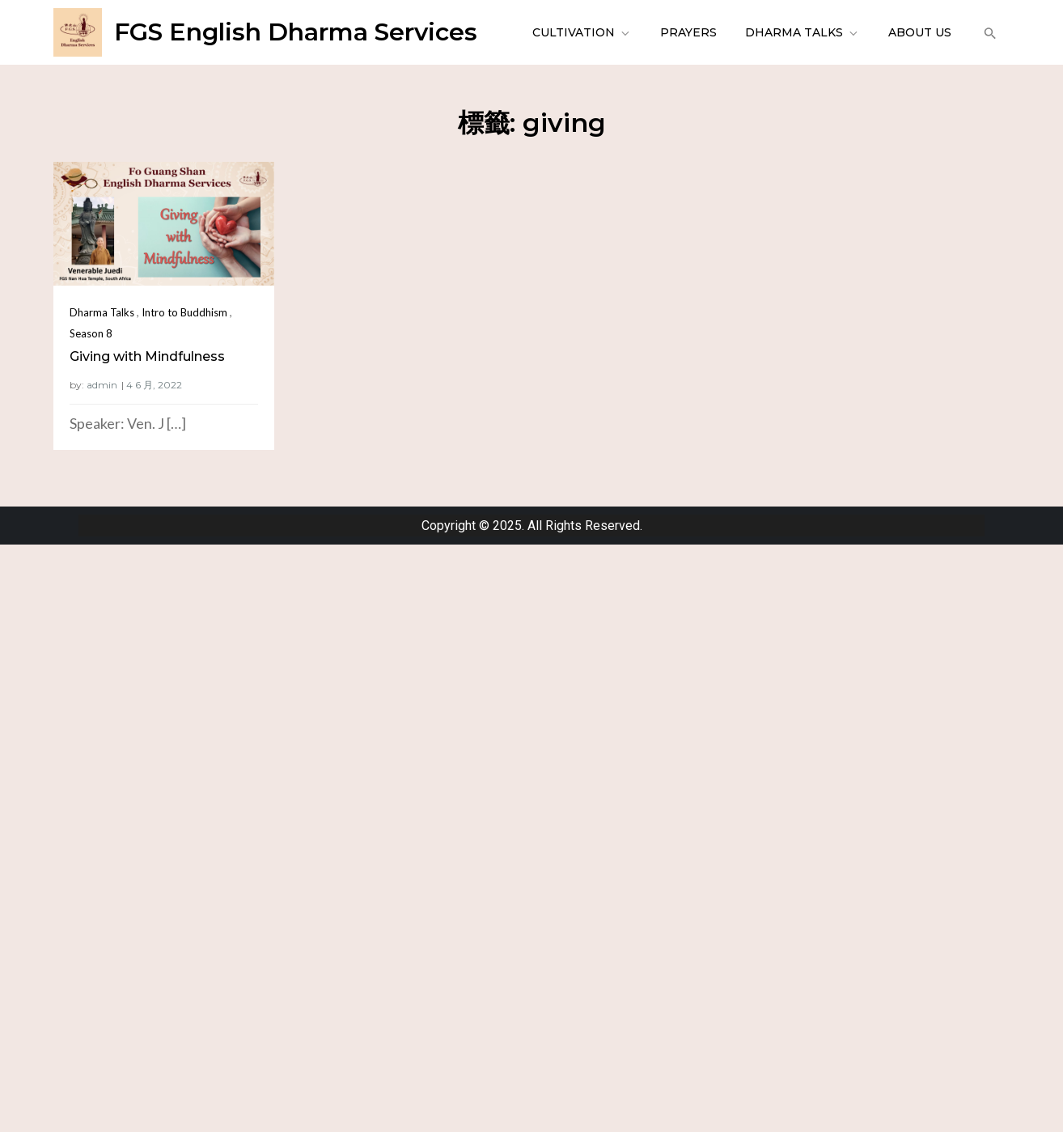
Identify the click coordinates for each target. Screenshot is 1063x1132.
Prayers (688, 32)
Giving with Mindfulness (147, 356)
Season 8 (91, 333)
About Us (919, 32)
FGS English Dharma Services (295, 32)
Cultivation (582, 32)
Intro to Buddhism (184, 312)
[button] (988, 32)
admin (102, 385)
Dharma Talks (802, 32)
